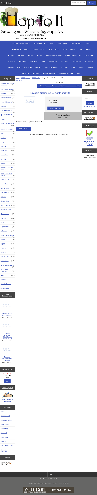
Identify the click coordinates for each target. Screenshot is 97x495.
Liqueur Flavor (53, 61)
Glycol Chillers (89, 55)
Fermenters (21, 55)
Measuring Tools (76, 61)
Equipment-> (8, 151)
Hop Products (33, 61)
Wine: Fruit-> (8, 261)
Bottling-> (8, 93)
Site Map (3, 441)
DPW (80, 49)
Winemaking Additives (48, 73)
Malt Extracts (64, 61)
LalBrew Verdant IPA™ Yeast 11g (7, 308)
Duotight (88, 49)
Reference (38, 67)
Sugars (73, 67)
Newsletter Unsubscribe (4, 450)
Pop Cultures (28, 67)
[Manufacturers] (7, 375)
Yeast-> (8, 275)
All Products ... (5, 288)
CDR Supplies (36, 78)
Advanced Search (89, 106)
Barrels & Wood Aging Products (21, 43)
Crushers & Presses (54, 49)
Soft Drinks (64, 67)
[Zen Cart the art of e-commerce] (7, 463)
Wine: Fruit (35, 73)
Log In (10, 3)
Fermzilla (30, 55)
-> (8, 111)
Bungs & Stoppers (76, 43)
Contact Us (4, 433)
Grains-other (22, 61)
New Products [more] (7, 295)
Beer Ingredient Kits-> (8, 89)
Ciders (26, 49)
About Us (3, 411)
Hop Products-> (8, 192)
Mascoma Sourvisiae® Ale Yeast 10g (7, 353)
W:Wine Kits (25, 73)
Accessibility (4, 428)
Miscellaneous (89, 61)
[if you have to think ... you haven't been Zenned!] (48, 492)
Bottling (51, 43)
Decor (65, 49)
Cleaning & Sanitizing (38, 49)
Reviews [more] (7, 388)
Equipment (11, 55)
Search (89, 91)
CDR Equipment (25, 78)
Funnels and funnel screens (73, 55)
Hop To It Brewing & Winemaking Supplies (47, 483)
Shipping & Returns (6, 420)
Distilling (72, 49)
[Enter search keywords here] (78, 3)
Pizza (18, 67)
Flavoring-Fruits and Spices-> (8, 168)
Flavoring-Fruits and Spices (54, 55)
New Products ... (6, 284)
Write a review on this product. (7, 397)
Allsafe (7, 377)
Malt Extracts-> (8, 205)
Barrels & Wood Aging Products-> (8, 84)
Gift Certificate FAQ (6, 445)
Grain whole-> (8, 184)
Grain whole (11, 61)
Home (3, 3)
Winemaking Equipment (66, 73)
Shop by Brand (5, 416)
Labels (43, 61)
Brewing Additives (62, 43)
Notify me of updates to (89, 138)
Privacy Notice (5, 424)
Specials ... (4, 279)
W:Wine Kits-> (8, 256)
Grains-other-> (8, 188)
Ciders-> (8, 119)
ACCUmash (7, 376)
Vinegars (90, 67)
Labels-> (8, 197)
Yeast (78, 73)
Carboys (87, 43)
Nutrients (11, 67)
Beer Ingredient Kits (39, 43)
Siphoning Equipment (51, 67)
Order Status (4, 437)
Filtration (39, 55)
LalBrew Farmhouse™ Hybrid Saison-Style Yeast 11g (7, 330)
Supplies (81, 67)
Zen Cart (67, 483)
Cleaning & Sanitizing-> (8, 124)
